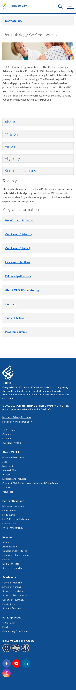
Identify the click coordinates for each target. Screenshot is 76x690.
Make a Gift (8, 466)
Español (6, 438)
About (10, 121)
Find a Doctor (9, 510)
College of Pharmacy (13, 599)
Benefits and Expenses (19, 220)
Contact (10, 303)
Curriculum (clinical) (17, 248)
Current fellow (14, 317)
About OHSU (10, 452)
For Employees (11, 617)
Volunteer (7, 491)
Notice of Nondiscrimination (17, 421)
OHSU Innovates (11, 563)
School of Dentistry (12, 591)
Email (5, 627)
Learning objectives (17, 262)
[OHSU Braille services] (7, 651)
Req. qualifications (20, 170)
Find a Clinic (8, 514)
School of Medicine (12, 582)
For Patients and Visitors (15, 519)
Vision (10, 146)
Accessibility (9, 470)
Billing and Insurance (13, 506)
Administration (10, 546)
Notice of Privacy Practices (16, 417)
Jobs (4, 461)
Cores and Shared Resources (17, 555)
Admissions (8, 603)
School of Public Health (14, 595)
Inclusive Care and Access (18, 640)
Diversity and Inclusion (14, 478)
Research (8, 536)
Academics (9, 577)
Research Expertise (12, 567)
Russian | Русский (11, 442)
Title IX (6, 487)
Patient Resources (14, 500)
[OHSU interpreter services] (26, 651)
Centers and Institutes (14, 550)
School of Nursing (11, 586)
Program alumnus (16, 331)
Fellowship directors (18, 276)
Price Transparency (12, 527)
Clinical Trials (9, 523)
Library (6, 559)
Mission (11, 134)
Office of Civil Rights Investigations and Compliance (30, 483)
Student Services (11, 608)
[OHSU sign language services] (16, 651)
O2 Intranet (8, 622)
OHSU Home (9, 430)
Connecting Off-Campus (15, 631)
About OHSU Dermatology (22, 290)
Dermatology (19, 5)
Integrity (7, 474)
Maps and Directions (13, 457)
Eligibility (12, 158)
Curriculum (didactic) (18, 234)
